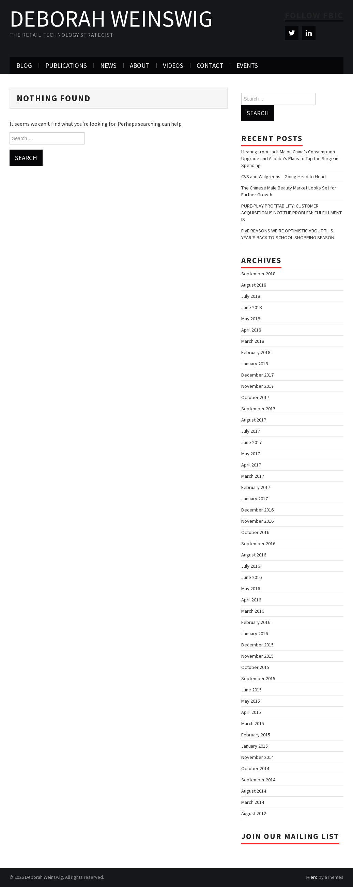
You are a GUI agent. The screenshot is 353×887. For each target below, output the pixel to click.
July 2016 (250, 566)
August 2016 (253, 555)
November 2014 (257, 757)
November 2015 (257, 656)
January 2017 (254, 498)
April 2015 (251, 712)
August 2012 (253, 813)
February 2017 (255, 487)
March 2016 (252, 611)
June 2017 (251, 442)
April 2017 (251, 465)
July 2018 (250, 296)
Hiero (312, 877)
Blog (24, 65)
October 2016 (255, 532)
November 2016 (257, 521)
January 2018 (254, 364)
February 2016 (255, 622)
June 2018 (251, 307)
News (108, 65)
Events (247, 65)
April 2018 (251, 330)
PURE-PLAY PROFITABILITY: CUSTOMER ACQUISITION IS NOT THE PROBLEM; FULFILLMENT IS (291, 213)
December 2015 (257, 645)
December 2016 (257, 510)
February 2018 (255, 352)
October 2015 (255, 667)
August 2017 (253, 420)
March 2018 (252, 341)
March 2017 (252, 476)
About (140, 65)
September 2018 (258, 274)
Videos (173, 65)
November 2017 (257, 386)
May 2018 (250, 319)
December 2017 (257, 375)
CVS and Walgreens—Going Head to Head (283, 176)
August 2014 (253, 791)
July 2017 (250, 431)
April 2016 (251, 600)
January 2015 (254, 746)
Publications (66, 65)
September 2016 (258, 543)
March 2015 (252, 723)
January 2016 (254, 633)
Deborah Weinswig (111, 18)
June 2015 (251, 690)
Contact (210, 65)
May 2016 (250, 588)
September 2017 (258, 409)
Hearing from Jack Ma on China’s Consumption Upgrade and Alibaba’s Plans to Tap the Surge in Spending (289, 158)
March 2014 (252, 802)
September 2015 (258, 678)
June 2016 (251, 577)
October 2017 (255, 397)
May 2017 (250, 453)
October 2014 (255, 768)
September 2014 (258, 780)
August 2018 (253, 285)
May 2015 (250, 701)
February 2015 (255, 735)
